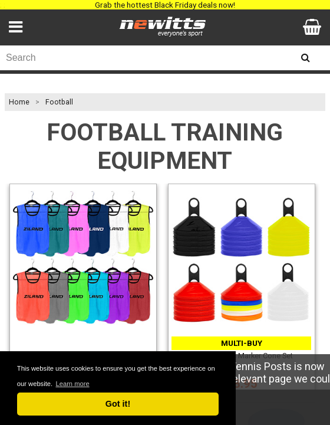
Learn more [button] (72, 383)
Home (19, 102)
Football (59, 102)
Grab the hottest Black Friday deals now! (165, 4)
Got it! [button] (117, 403)
